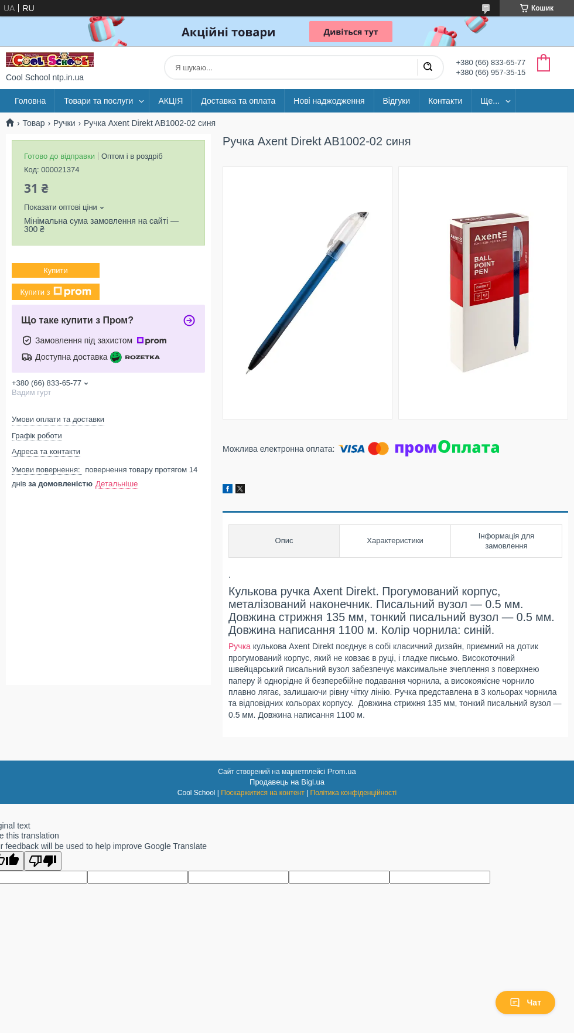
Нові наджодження (328, 100)
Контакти (445, 100)
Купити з (55, 292)
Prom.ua (341, 771)
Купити (55, 270)
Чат (525, 1002)
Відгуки (397, 100)
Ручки (64, 123)
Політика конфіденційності (353, 793)
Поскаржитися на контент (262, 793)
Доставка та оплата (238, 100)
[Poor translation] (43, 861)
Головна (30, 100)
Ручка (239, 646)
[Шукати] (427, 67)
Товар (33, 123)
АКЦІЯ (170, 100)
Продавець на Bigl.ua (287, 782)
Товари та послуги (98, 100)
